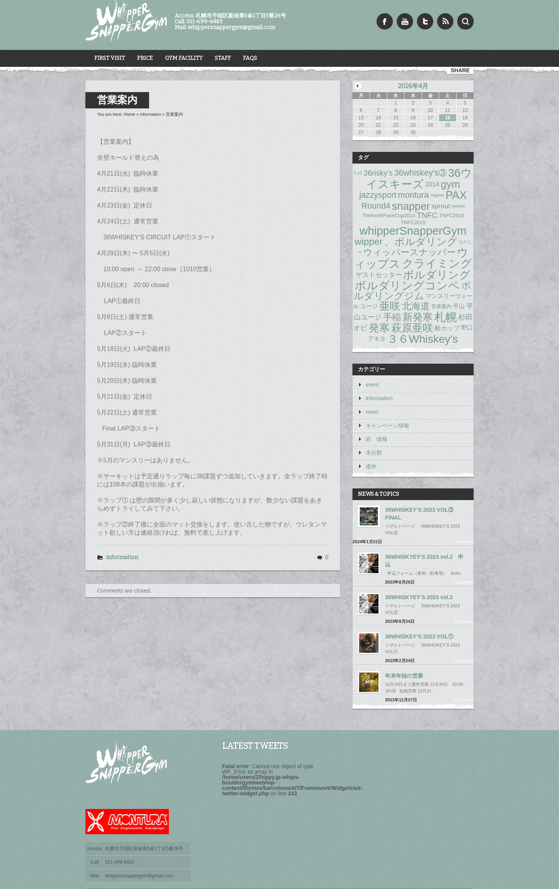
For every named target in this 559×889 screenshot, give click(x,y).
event (372, 385)
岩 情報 (376, 439)
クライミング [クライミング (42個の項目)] (437, 264)
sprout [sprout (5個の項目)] (440, 206)
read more (464, 541)
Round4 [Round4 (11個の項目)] (376, 206)
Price (145, 58)
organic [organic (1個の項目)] (437, 195)
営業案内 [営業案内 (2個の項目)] (441, 306)
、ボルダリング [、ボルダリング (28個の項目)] (420, 242)
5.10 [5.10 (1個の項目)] (358, 173)
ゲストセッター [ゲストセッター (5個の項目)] (379, 275)
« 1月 (357, 85)
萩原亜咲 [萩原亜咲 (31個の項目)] (412, 328)
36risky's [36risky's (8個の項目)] (377, 173)
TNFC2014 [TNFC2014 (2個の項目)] (451, 215)
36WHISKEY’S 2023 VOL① (419, 636)
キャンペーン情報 (387, 425)
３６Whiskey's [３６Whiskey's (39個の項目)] (422, 339)
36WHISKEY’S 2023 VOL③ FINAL (419, 514)
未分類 (374, 453)
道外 (371, 466)
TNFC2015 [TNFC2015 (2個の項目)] (413, 222)
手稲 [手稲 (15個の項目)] (392, 317)
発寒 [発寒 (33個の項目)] (379, 328)
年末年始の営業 (404, 676)
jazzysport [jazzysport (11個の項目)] (377, 195)
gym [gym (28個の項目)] (450, 184)
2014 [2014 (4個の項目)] (432, 184)
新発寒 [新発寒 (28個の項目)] (418, 317)
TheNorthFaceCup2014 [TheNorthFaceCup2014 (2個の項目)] (388, 215)
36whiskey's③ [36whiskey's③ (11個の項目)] (420, 173)
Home (129, 114)
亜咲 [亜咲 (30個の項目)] (389, 306)
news (372, 412)
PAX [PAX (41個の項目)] (456, 195)
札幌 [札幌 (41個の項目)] (445, 317)
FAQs (250, 58)
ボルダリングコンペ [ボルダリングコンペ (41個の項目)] (407, 285)
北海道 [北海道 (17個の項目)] (416, 306)
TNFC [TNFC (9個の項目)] (427, 215)
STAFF (223, 58)
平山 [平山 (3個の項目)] (459, 306)
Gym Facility (184, 58)
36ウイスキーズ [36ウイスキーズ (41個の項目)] (419, 178)
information (150, 114)
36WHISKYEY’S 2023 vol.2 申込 (424, 561)
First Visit (109, 58)
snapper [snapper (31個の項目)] (411, 206)
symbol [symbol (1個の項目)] (458, 206)
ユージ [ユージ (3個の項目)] (369, 306)
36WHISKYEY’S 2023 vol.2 (419, 597)
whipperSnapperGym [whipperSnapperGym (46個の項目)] (413, 230)
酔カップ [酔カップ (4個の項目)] (447, 327)
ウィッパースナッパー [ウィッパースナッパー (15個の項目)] (409, 252)
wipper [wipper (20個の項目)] (368, 241)
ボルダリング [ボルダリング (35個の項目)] (436, 275)
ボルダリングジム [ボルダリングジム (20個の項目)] (412, 291)
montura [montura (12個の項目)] (413, 195)
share (460, 70)
